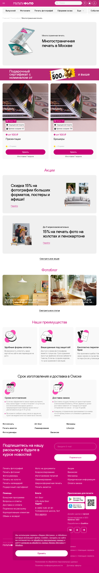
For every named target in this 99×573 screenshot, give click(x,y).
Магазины (71, 424)
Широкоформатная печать (48, 483)
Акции (71, 468)
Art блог (38, 424)
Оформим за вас (65, 11)
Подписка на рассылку (14, 508)
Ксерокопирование (44, 472)
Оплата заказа (75, 483)
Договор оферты (74, 565)
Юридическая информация (81, 479)
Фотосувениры (9, 432)
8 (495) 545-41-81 (44, 508)
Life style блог (42, 501)
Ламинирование (42, 428)
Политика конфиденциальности (49, 565)
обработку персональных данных (49, 540)
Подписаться (75, 457)
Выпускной (10, 11)
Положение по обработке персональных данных (56, 562)
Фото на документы (45, 468)
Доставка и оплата (12, 505)
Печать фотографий (44, 11)
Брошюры (59, 139)
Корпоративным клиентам (16, 512)
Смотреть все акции (49, 259)
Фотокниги (25, 11)
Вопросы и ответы (12, 501)
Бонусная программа (13, 497)
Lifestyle (70, 428)
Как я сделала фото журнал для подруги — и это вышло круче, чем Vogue (73, 301)
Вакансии (55, 432)
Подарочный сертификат (15, 487)
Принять (41, 553)
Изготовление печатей (46, 476)
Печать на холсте (12, 479)
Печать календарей (13, 483)
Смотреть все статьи (49, 310)
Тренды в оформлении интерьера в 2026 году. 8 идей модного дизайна (25, 301)
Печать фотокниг (11, 472)
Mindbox (19, 545)
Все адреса (41, 514)
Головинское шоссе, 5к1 (47, 511)
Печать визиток (10, 428)
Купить (25, 152)
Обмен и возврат (11, 516)
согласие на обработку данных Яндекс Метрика (42, 543)
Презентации (13, 139)
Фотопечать (8, 424)
